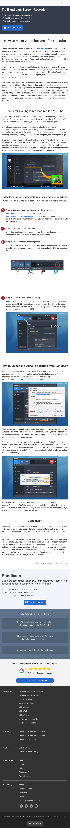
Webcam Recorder (26, 703)
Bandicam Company (24, 816)
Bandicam (13, 3)
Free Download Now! (35, 602)
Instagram (26, 806)
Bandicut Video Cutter (27, 739)
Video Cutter (24, 707)
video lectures (41, 49)
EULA (48, 816)
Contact (22, 796)
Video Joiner (24, 715)
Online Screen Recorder (28, 719)
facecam (36, 145)
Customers (23, 793)
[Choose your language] (35, 823)
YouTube (36, 806)
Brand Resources (26, 776)
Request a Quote (26, 772)
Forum (21, 764)
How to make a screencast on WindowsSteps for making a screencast (35, 637)
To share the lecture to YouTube (21, 379)
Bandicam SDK (25, 748)
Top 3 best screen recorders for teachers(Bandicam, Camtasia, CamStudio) (35, 623)
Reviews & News (26, 789)
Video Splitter (24, 711)
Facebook (21, 806)
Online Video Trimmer (27, 723)
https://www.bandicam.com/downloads (21, 216)
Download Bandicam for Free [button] (35, 680)
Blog (21, 760)
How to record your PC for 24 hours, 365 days (35, 650)
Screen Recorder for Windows (31, 691)
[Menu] (67, 3)
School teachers (8, 49)
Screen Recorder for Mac (29, 695)
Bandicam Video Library (28, 752)
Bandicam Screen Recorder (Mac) (32, 735)
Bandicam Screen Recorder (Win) (32, 731)
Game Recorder (25, 699)
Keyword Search (62, 3)
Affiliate (22, 768)
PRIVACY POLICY (59, 816)
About (21, 785)
